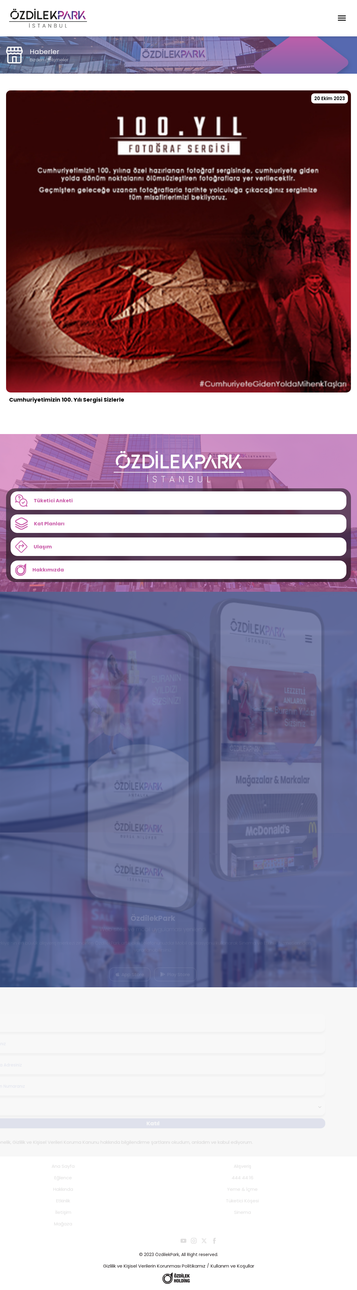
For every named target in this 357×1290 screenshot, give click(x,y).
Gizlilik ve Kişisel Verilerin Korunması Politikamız (154, 1266)
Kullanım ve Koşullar (232, 1266)
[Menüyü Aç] (342, 18)
